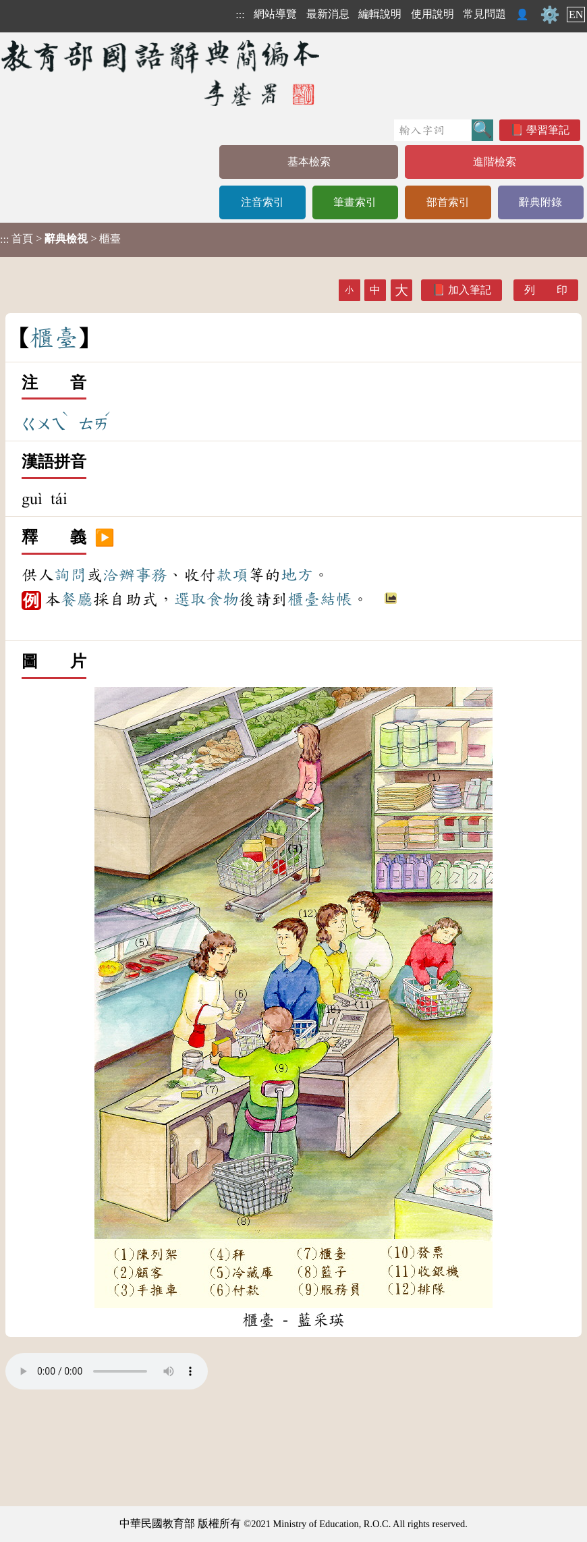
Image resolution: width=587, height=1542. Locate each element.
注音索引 (262, 202)
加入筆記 (469, 290)
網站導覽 (275, 14)
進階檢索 (494, 161)
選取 (190, 599)
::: (239, 14)
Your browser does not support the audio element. (106, 1371)
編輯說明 (379, 14)
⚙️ (550, 15)
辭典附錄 (540, 202)
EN (576, 14)
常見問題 (484, 14)
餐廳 (77, 599)
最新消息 (328, 14)
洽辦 (119, 575)
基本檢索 (309, 161)
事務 (151, 575)
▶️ (104, 538)
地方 (297, 575)
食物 (222, 599)
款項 (232, 575)
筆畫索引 (354, 202)
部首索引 (448, 202)
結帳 (336, 599)
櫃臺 (303, 599)
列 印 (545, 290)
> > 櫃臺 (60, 239)
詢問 (70, 575)
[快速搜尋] (433, 130)
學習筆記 (547, 130)
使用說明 (432, 14)
